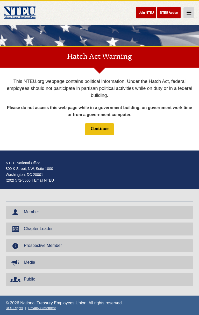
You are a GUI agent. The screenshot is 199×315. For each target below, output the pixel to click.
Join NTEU (146, 13)
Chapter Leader (31, 229)
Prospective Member (35, 246)
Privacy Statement (42, 308)
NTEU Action (169, 13)
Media (22, 263)
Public (22, 279)
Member (24, 212)
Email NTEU (44, 180)
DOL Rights (14, 308)
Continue (99, 129)
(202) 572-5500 (18, 180)
